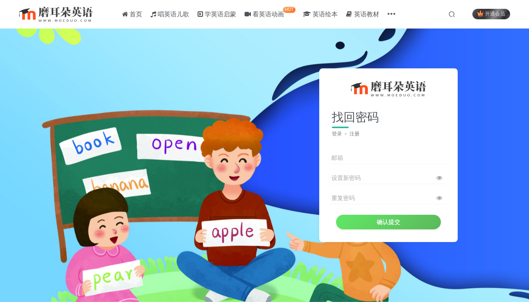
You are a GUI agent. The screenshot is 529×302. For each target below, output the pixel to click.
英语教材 (363, 14)
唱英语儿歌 (170, 14)
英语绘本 (320, 14)
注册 (354, 134)
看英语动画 (270, 12)
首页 (132, 14)
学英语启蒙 (217, 14)
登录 (337, 134)
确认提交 (388, 222)
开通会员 (491, 13)
